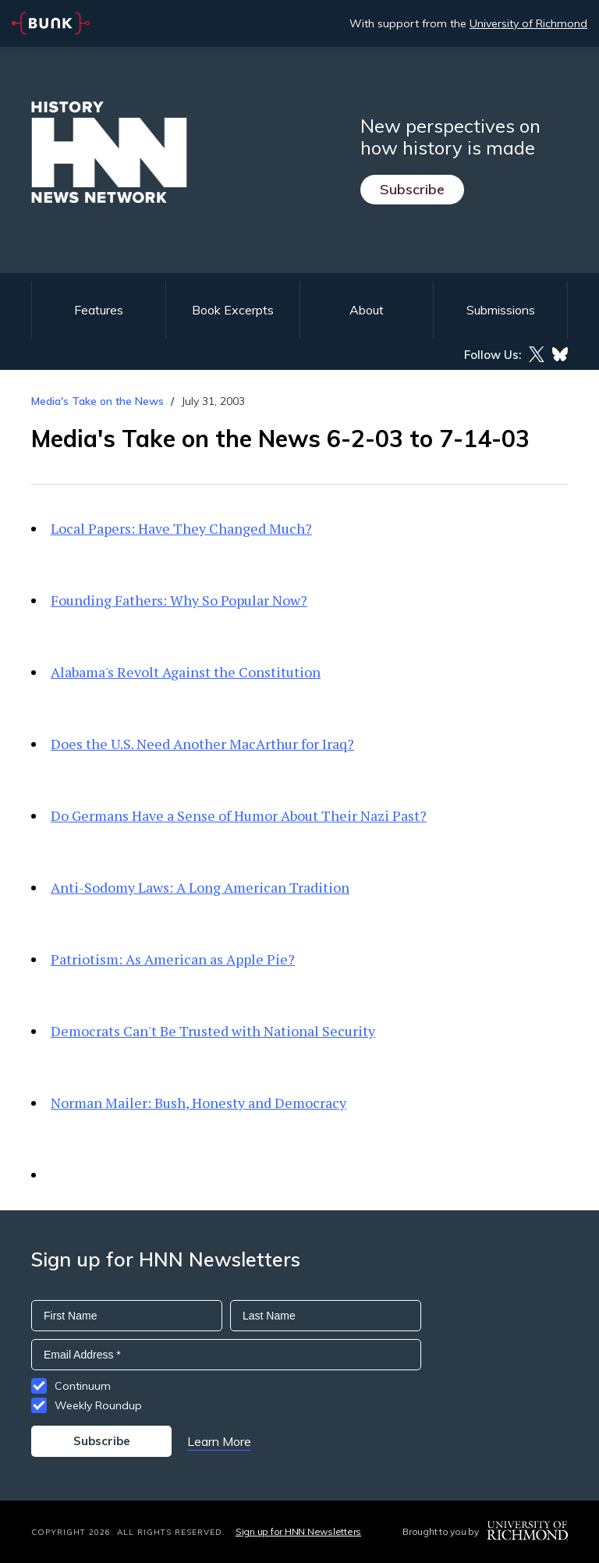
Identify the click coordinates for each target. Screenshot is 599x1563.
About (366, 310)
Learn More (219, 1441)
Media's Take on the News (97, 401)
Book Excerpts (233, 310)
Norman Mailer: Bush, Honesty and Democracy (198, 1102)
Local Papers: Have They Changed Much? (181, 528)
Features (98, 310)
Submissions (500, 310)
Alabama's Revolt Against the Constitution (186, 671)
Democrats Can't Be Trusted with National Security (213, 1030)
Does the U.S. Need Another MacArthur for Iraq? (202, 743)
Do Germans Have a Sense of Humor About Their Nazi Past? (239, 815)
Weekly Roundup (98, 1405)
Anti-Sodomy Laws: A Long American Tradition (200, 887)
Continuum (83, 1386)
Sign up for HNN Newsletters (298, 1531)
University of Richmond (528, 23)
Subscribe (412, 189)
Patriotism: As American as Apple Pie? (173, 959)
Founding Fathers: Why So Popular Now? (179, 600)
